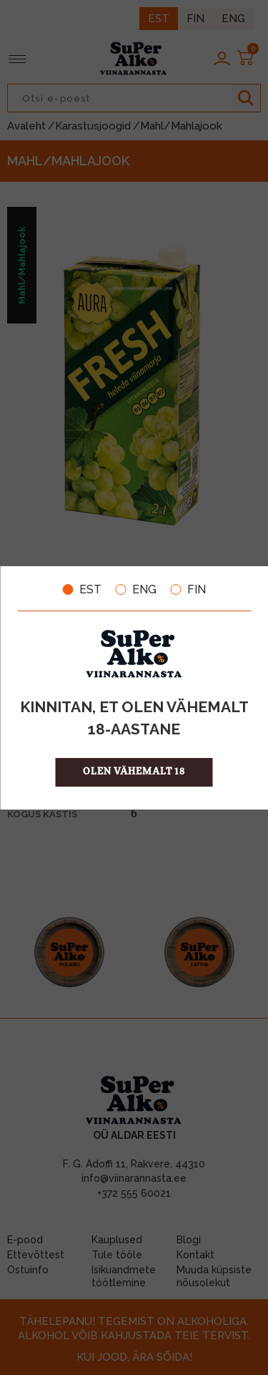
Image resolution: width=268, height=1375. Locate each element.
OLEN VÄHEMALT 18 (134, 772)
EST (82, 589)
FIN (188, 589)
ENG (136, 589)
